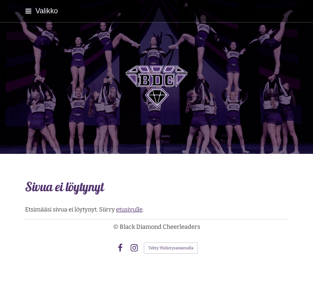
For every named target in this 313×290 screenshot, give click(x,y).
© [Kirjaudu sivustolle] (116, 226)
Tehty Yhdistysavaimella (170, 248)
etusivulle (129, 209)
